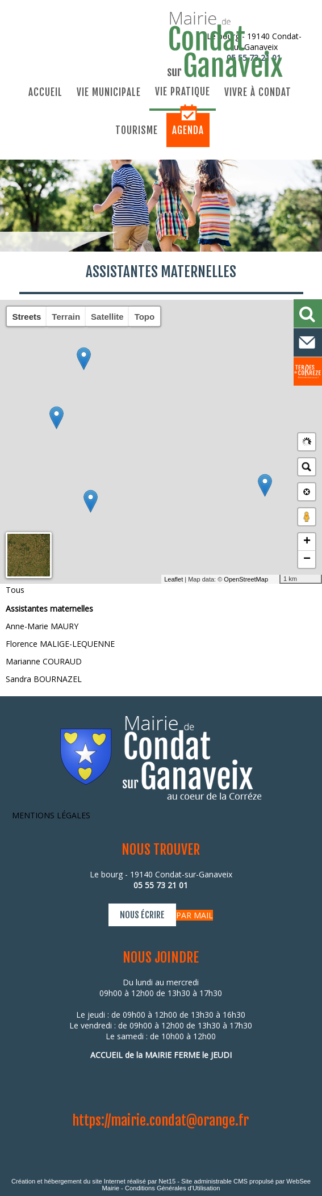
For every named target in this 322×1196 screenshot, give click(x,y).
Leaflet (173, 579)
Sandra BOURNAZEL (44, 679)
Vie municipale (109, 92)
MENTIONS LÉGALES (51, 815)
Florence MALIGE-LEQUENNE (60, 643)
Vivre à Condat (257, 92)
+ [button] (307, 541)
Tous (15, 589)
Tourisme (136, 130)
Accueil (45, 92)
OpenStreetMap (246, 579)
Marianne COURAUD (44, 661)
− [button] (307, 559)
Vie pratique (182, 92)
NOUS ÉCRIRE (142, 915)
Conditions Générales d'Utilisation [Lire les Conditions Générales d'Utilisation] (172, 1188)
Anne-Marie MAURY (42, 626)
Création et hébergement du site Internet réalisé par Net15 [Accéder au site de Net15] (93, 1181)
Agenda (188, 130)
